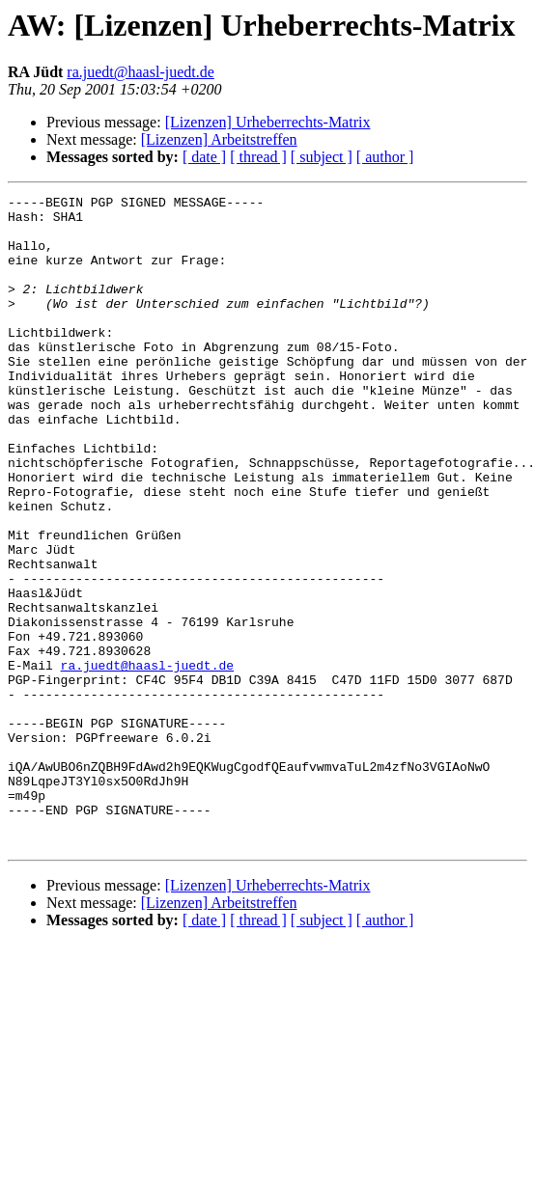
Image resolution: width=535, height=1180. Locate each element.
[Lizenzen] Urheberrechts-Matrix (268, 122)
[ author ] (385, 157)
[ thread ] (258, 157)
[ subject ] (321, 157)
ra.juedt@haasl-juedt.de (140, 72)
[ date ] (204, 157)
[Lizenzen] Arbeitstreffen (219, 139)
